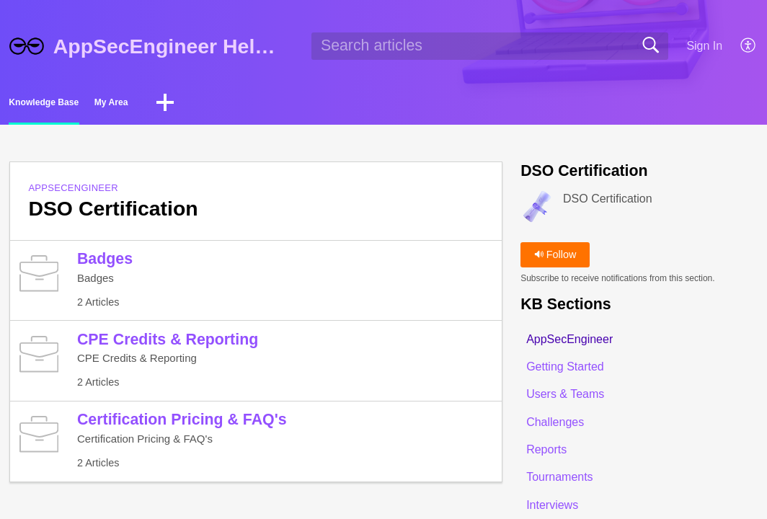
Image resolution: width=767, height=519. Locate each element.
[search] (489, 46)
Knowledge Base (81, 105)
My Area (199, 105)
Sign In (704, 46)
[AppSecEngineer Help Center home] (26, 46)
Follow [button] (555, 259)
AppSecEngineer (73, 192)
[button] (749, 46)
